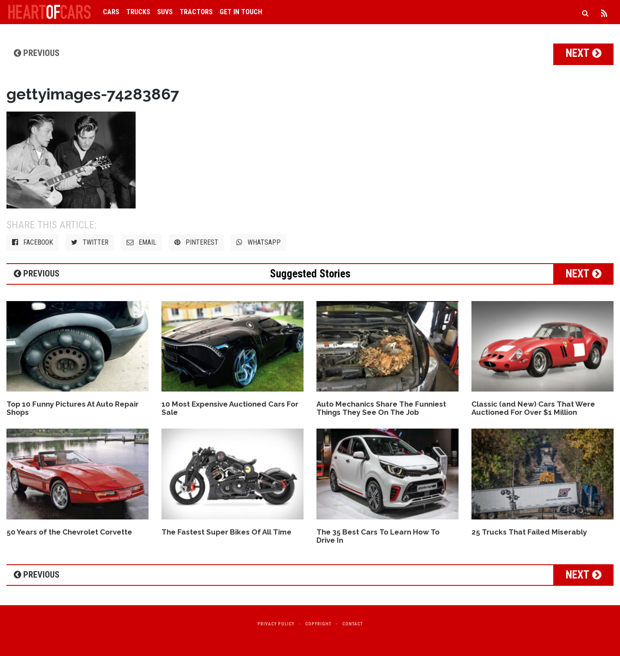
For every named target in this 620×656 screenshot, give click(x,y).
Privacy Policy (275, 624)
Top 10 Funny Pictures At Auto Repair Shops (72, 408)
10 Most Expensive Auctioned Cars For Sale (229, 408)
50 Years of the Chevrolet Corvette (69, 532)
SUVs (165, 12)
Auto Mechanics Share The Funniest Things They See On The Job (381, 408)
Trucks (138, 12)
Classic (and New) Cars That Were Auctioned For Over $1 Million (533, 408)
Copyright (318, 624)
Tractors (196, 12)
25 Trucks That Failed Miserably (529, 532)
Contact (352, 624)
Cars (111, 12)
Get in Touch (241, 12)
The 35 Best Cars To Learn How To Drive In (378, 536)
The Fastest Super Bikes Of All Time (226, 532)
